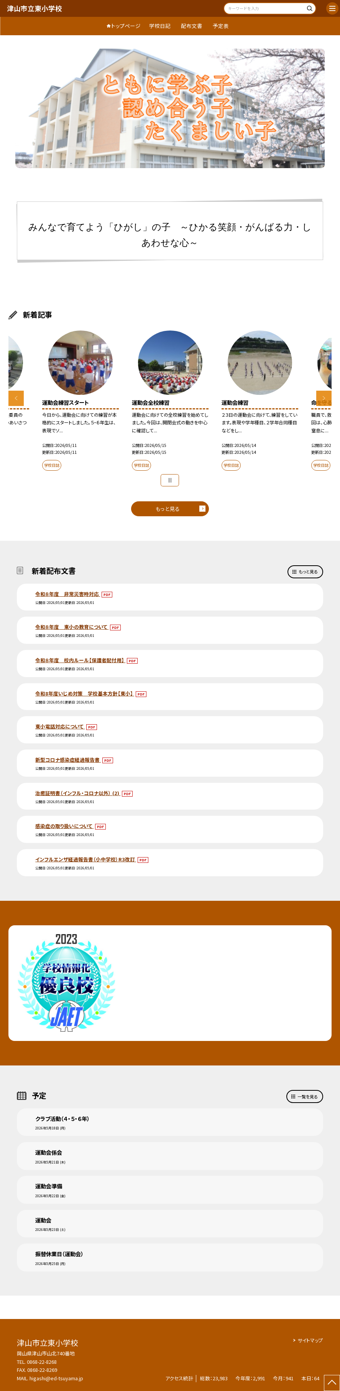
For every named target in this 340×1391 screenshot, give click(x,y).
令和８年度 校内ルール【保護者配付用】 (80, 660)
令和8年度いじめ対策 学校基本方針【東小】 (84, 693)
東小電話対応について (60, 726)
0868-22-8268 (42, 1361)
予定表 (221, 25)
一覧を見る (307, 1096)
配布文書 (191, 25)
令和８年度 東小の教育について (71, 626)
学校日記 (160, 25)
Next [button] (324, 398)
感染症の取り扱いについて (64, 826)
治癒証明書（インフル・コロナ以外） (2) (77, 793)
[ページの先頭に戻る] (332, 1383)
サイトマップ (310, 1340)
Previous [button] (16, 398)
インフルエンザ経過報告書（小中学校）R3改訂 (85, 859)
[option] (170, 108)
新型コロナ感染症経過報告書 (68, 759)
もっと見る (168, 508)
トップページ (126, 25)
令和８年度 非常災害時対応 (67, 593)
